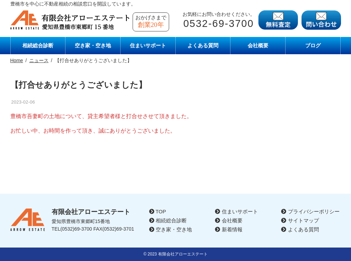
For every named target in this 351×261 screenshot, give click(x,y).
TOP (157, 211)
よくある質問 (202, 45)
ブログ (313, 45)
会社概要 (258, 45)
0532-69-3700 (218, 23)
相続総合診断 (37, 45)
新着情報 (228, 229)
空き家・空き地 (93, 45)
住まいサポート (148, 45)
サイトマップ (300, 220)
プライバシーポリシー (310, 211)
